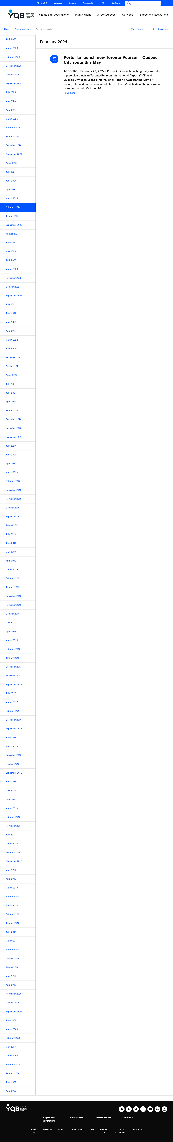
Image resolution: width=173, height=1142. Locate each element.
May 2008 (11, 1046)
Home (6, 29)
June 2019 (11, 543)
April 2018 (11, 631)
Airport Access (103, 1117)
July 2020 (11, 445)
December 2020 (14, 419)
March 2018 (12, 640)
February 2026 (13, 57)
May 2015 (11, 790)
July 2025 (11, 92)
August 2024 (12, 163)
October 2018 (13, 613)
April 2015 (11, 799)
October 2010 (13, 958)
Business (58, 3)
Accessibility (88, 3)
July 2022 (11, 304)
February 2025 (13, 127)
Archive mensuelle (22, 29)
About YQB (42, 3)
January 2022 (13, 348)
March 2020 (12, 472)
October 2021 (13, 366)
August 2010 (12, 967)
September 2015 (14, 772)
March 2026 (12, 48)
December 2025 (14, 65)
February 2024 (13, 207)
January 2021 (13, 410)
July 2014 (11, 834)
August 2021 (12, 375)
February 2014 (13, 852)
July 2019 (11, 534)
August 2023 (12, 233)
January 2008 (13, 1073)
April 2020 (11, 463)
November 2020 (14, 428)
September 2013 (14, 861)
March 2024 (12, 198)
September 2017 (14, 684)
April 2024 (11, 189)
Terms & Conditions (120, 1131)
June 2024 (11, 180)
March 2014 (12, 843)
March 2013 (12, 887)
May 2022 (11, 322)
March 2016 (12, 746)
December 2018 (14, 596)
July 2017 (11, 693)
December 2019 (14, 490)
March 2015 (12, 808)
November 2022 (14, 278)
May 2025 (11, 101)
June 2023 (11, 242)
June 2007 (11, 1082)
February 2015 (13, 817)
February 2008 (13, 1064)
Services (128, 1117)
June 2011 (11, 931)
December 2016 (14, 719)
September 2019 (14, 516)
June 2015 (11, 781)
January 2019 (13, 587)
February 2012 (13, 914)
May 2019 (11, 551)
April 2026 (11, 39)
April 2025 (11, 110)
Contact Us (116, 3)
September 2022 (14, 295)
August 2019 (12, 525)
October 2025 (13, 74)
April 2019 (11, 560)
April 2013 (11, 878)
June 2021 (11, 392)
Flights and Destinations (48, 1119)
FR (166, 3)
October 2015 (13, 764)
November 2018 (14, 605)
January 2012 (13, 923)
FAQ (102, 3)
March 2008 (12, 1055)
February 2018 (13, 649)
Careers (72, 3)
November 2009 (14, 993)
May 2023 (11, 251)
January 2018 (13, 658)
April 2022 (11, 331)
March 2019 (12, 569)
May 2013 (11, 870)
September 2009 (14, 1011)
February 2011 (13, 949)
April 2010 (11, 985)
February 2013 (13, 896)
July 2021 (11, 384)
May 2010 (11, 976)
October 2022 (13, 286)
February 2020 (13, 481)
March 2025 (12, 118)
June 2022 (11, 313)
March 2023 (12, 269)
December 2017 (14, 666)
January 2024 (13, 216)
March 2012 (12, 905)
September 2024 (14, 154)
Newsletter (138, 1129)
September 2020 (14, 437)
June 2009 (11, 1020)
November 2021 (14, 357)
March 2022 (12, 339)
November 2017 (14, 675)
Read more (69, 92)
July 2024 (11, 171)
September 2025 (14, 83)
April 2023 (11, 260)
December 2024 (14, 145)
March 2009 (12, 1029)
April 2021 (11, 401)
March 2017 (12, 702)
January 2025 (13, 136)
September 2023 (14, 225)
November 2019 (14, 498)
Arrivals (137, 29)
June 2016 (11, 737)
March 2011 (12, 940)
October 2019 (13, 507)
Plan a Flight (76, 1117)
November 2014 (14, 825)
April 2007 (11, 1091)
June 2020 (11, 454)
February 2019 (13, 578)
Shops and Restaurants (154, 14)
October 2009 (13, 1002)
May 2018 (11, 622)
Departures (160, 29)
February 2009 (13, 1038)
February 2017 (13, 711)
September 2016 (14, 728)
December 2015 (14, 755)
